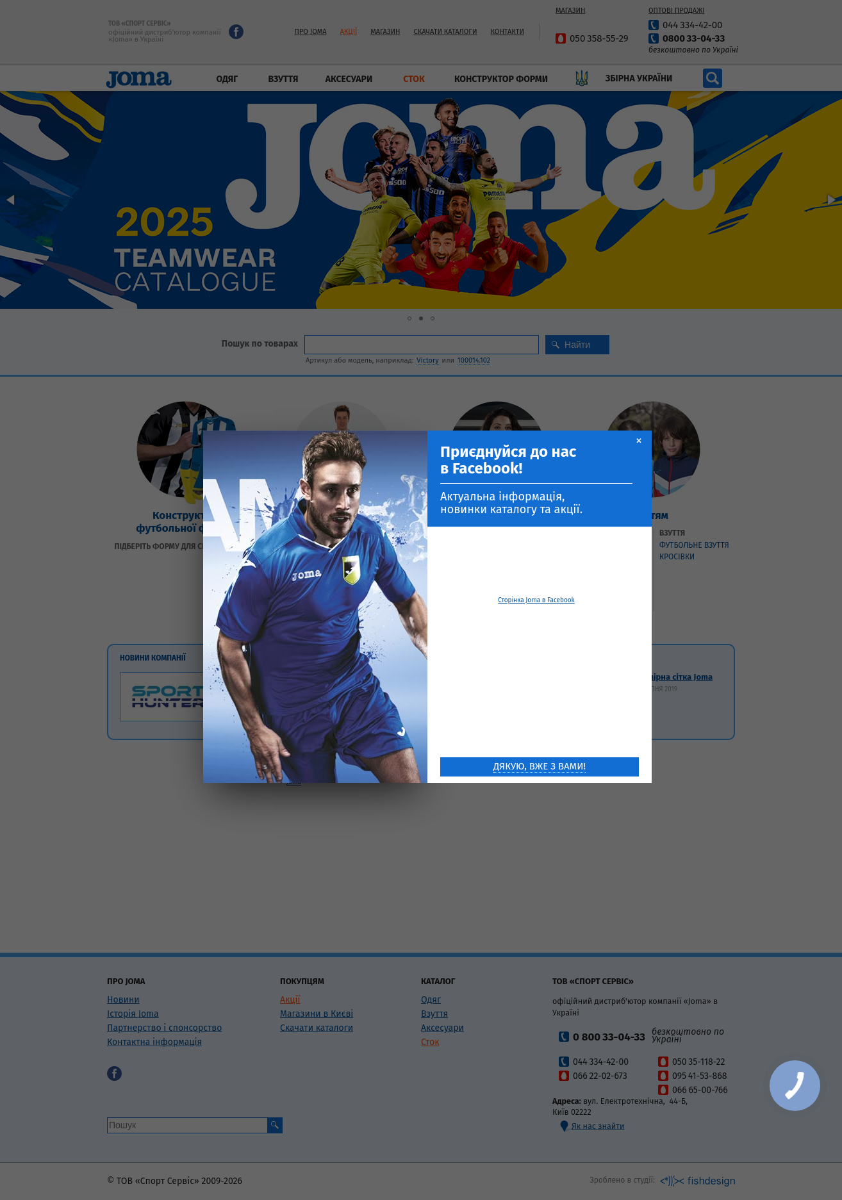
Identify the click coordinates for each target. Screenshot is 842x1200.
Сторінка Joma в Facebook (536, 600)
